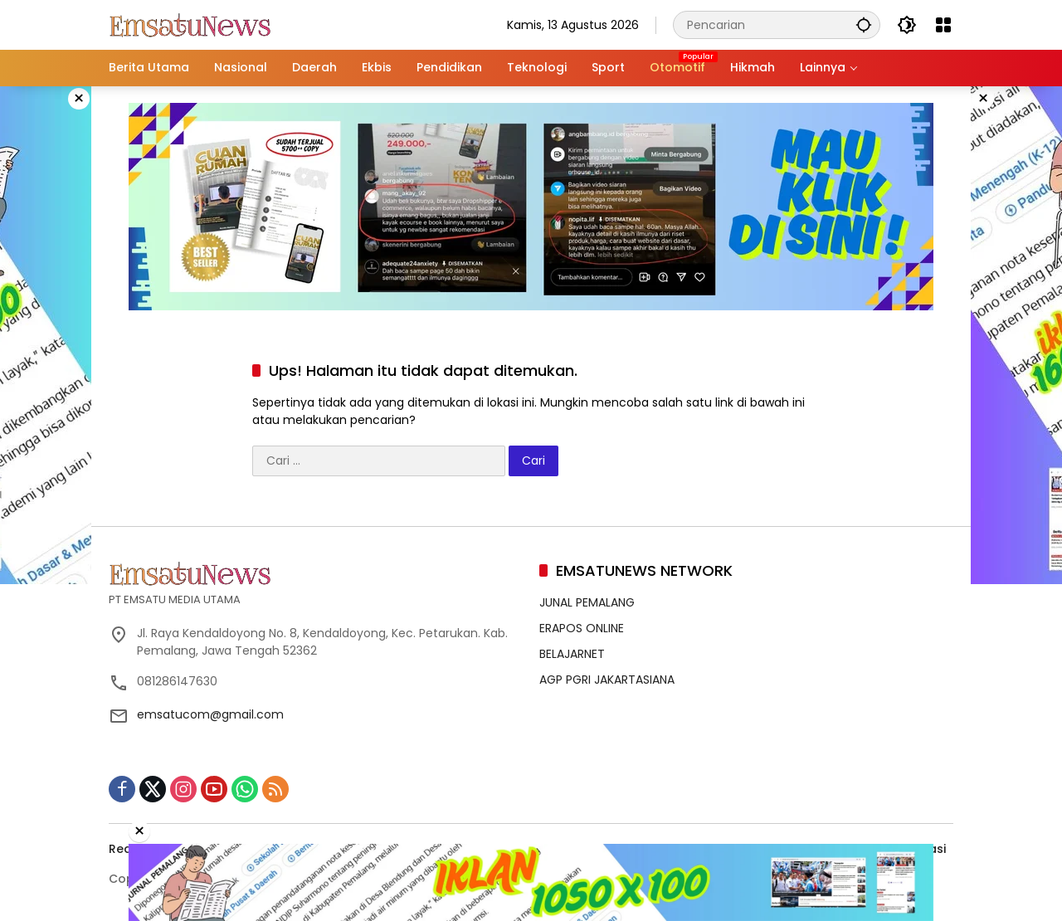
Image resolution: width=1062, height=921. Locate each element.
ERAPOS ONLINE (581, 628)
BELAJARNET (572, 654)
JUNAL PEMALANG (587, 602)
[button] (863, 24)
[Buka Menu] (943, 25)
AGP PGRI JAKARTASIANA (607, 679)
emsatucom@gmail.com (210, 714)
